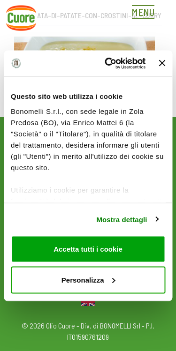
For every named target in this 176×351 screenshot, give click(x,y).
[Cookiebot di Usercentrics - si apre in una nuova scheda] (108, 63)
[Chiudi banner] (162, 63)
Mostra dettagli (121, 219)
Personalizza (88, 280)
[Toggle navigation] (145, 13)
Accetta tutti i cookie (88, 249)
